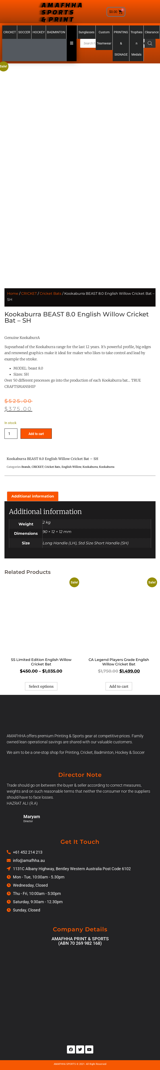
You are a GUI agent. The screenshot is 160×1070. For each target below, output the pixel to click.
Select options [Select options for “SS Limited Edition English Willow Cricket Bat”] (41, 686)
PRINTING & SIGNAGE (121, 43)
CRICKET (9, 32)
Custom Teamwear (104, 37)
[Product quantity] (10, 433)
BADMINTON (56, 32)
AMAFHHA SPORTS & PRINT (61, 12)
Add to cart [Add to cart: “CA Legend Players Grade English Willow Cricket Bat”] (118, 686)
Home (12, 293)
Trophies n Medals (136, 43)
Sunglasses (86, 32)
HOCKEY (39, 32)
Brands (25, 466)
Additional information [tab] (32, 496)
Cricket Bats (50, 293)
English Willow (71, 466)
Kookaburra (90, 466)
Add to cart (36, 433)
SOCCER (24, 32)
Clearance (152, 32)
